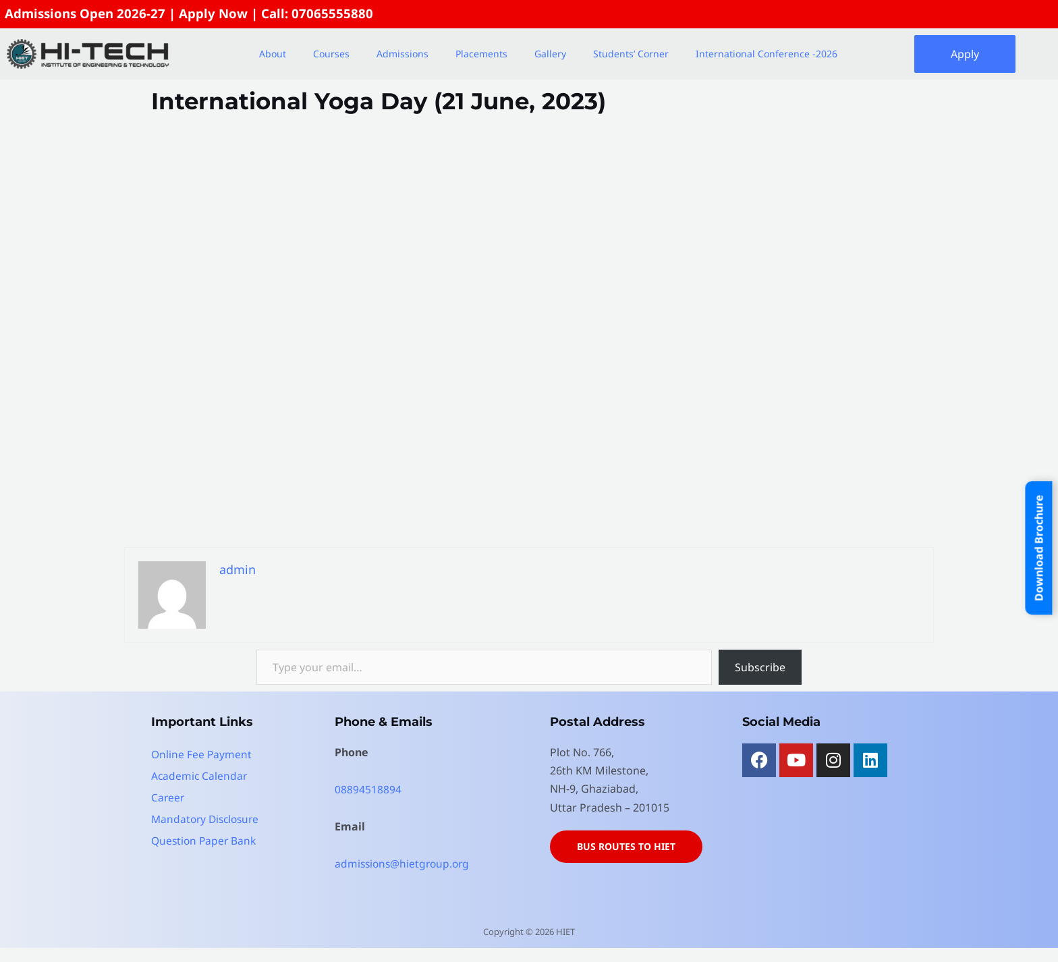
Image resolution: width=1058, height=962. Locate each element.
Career (168, 798)
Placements (481, 54)
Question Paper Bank (205, 841)
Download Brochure (1039, 547)
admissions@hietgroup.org (404, 864)
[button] (276, 54)
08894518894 (368, 790)
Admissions (402, 54)
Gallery (550, 54)
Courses (331, 54)
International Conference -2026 (766, 54)
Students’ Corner (631, 54)
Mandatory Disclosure (207, 819)
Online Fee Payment (202, 754)
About (272, 54)
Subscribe (760, 667)
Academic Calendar (200, 776)
